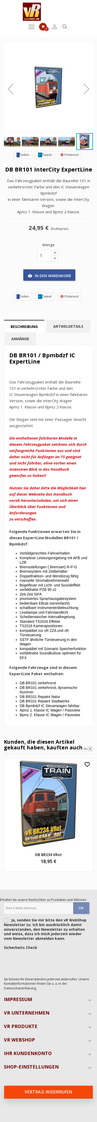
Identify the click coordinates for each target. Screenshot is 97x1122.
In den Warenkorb (49, 275)
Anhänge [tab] (20, 338)
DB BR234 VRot (48, 854)
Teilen (23, 154)
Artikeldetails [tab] (68, 326)
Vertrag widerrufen (48, 1092)
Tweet (45, 154)
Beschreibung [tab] (24, 326)
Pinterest (70, 154)
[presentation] (43, 962)
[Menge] (45, 255)
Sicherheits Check (20, 947)
